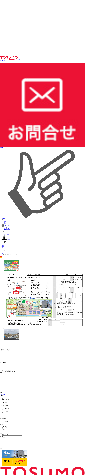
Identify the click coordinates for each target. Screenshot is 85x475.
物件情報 (3, 246)
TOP (2, 253)
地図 (2, 247)
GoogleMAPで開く (3, 394)
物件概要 (3, 245)
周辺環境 (3, 248)
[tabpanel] (17, 265)
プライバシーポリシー (3, 446)
